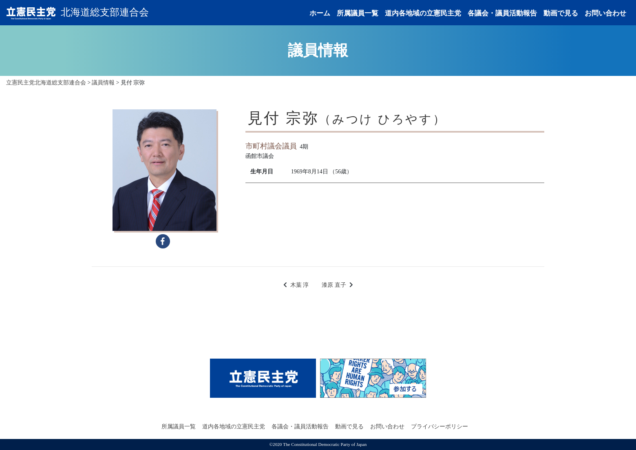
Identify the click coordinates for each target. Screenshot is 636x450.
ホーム (319, 13)
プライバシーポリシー (439, 426)
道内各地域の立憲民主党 (423, 13)
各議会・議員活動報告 (502, 13)
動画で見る (560, 13)
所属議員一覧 (357, 13)
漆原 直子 (334, 285)
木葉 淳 (299, 285)
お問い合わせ (605, 13)
